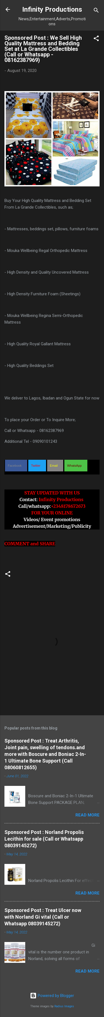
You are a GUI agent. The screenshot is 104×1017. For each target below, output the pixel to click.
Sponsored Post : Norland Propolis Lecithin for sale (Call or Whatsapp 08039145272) (44, 838)
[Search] (96, 11)
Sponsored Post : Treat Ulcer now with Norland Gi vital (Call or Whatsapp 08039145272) (42, 916)
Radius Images (64, 1006)
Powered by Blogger (52, 995)
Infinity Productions (52, 9)
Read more (87, 815)
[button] (96, 39)
